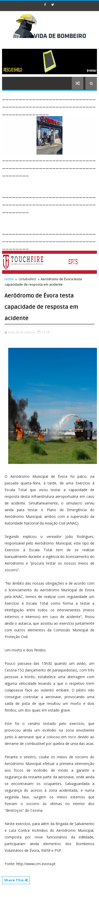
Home (9, 279)
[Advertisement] (50, 183)
